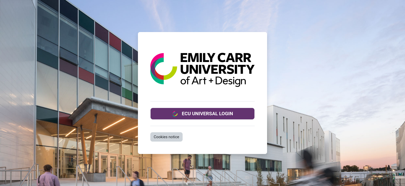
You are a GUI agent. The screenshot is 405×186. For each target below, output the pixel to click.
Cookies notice (166, 137)
